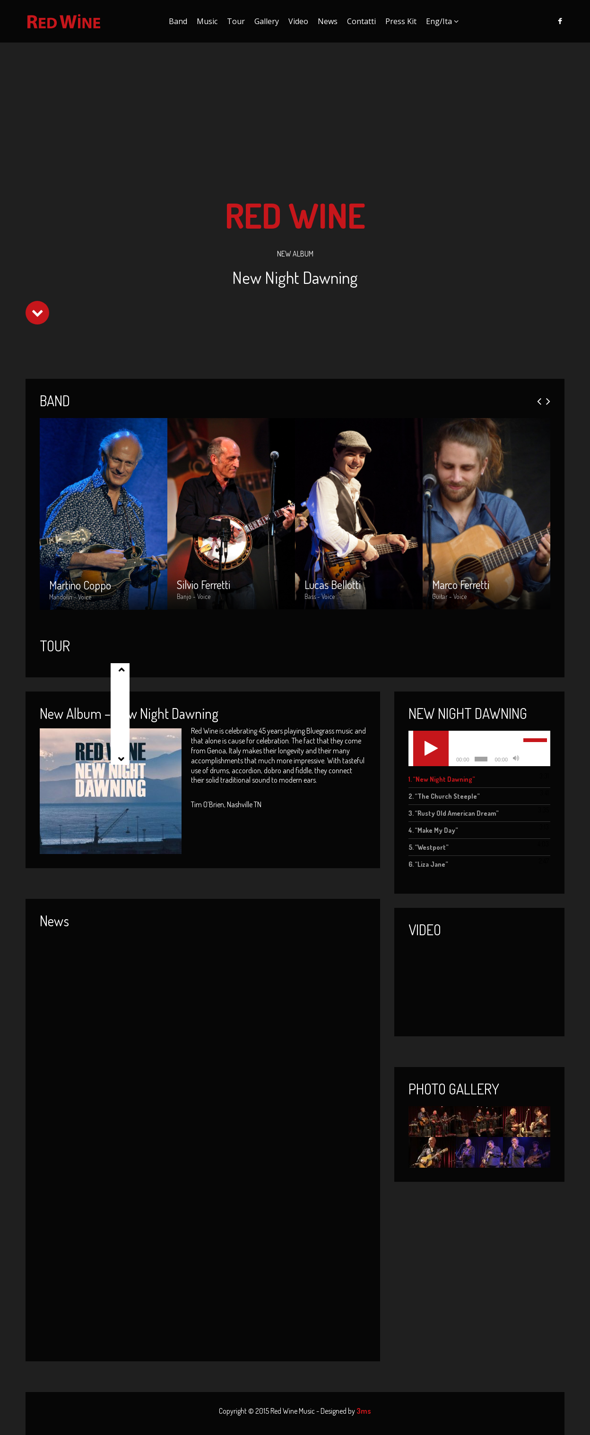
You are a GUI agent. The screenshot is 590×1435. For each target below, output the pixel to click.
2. (444, 796)
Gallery (266, 21)
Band (178, 21)
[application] (479, 748)
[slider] (481, 759)
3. (453, 813)
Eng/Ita (439, 21)
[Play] (431, 748)
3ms (363, 1411)
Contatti (361, 21)
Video (298, 21)
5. (428, 847)
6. (428, 864)
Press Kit (400, 21)
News (328, 21)
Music (207, 21)
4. (433, 830)
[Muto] (516, 759)
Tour (236, 21)
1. (441, 779)
